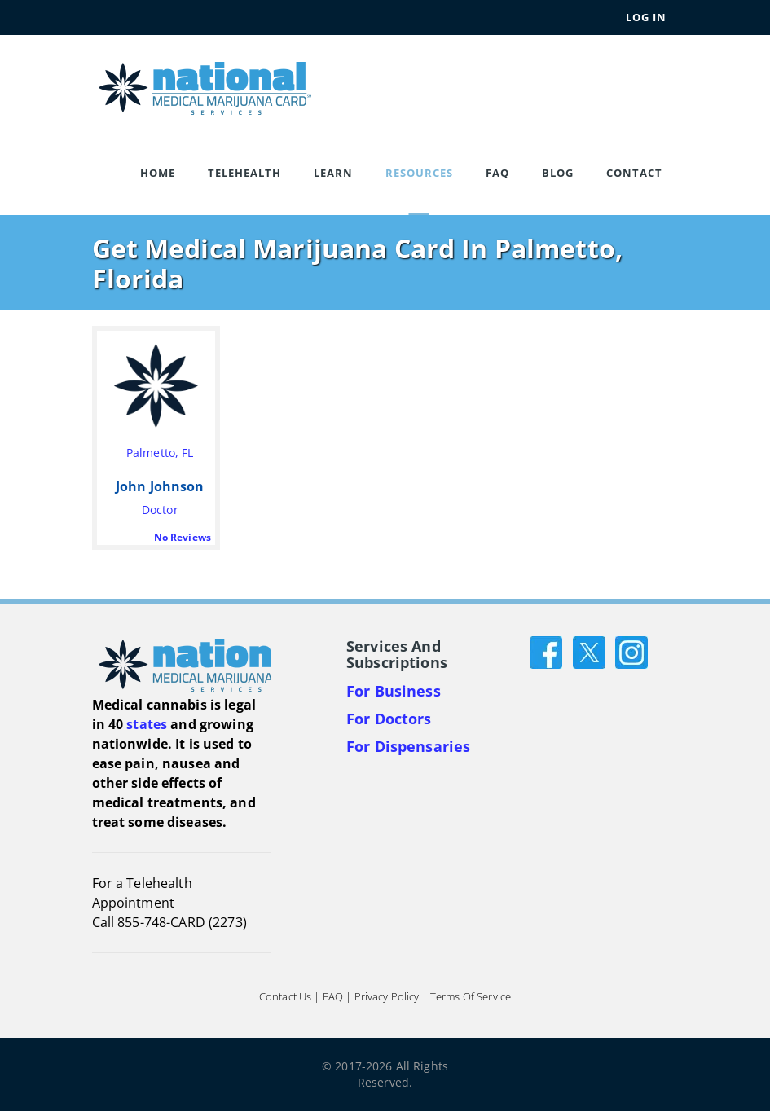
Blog (558, 172)
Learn (333, 172)
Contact (634, 172)
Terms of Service (470, 997)
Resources (419, 172)
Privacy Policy (387, 997)
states (146, 724)
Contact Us (285, 997)
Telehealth (244, 172)
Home (157, 172)
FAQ (497, 172)
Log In (646, 17)
